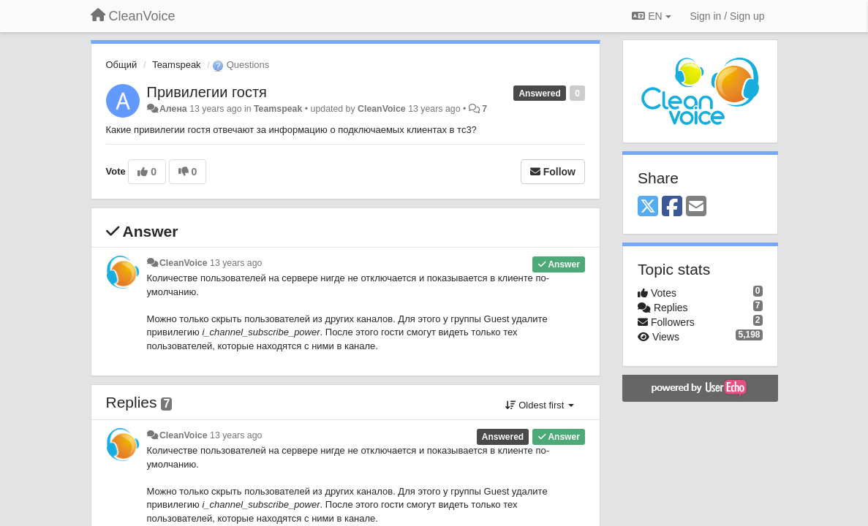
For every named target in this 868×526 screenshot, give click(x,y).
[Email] (696, 207)
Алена (173, 109)
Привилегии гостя (207, 92)
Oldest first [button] (539, 405)
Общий (121, 64)
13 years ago (236, 263)
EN (651, 16)
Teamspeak (176, 64)
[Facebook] (672, 207)
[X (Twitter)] (648, 207)
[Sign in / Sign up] (727, 16)
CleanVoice (382, 109)
